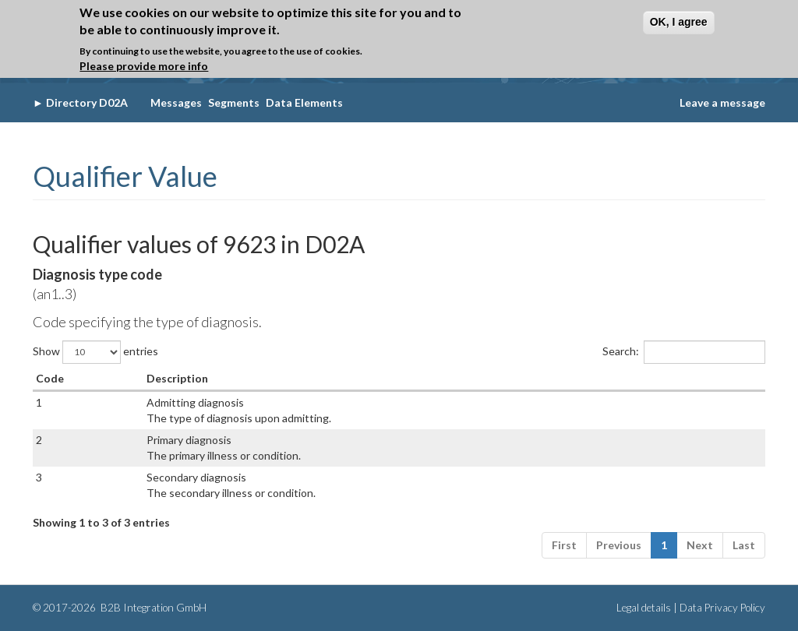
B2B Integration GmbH (152, 607)
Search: (683, 352)
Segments (234, 102)
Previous (618, 545)
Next (700, 545)
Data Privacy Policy (722, 607)
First (564, 545)
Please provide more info (143, 65)
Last (744, 545)
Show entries (95, 352)
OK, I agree (679, 22)
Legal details (643, 607)
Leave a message (722, 102)
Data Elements (304, 102)
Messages (176, 102)
